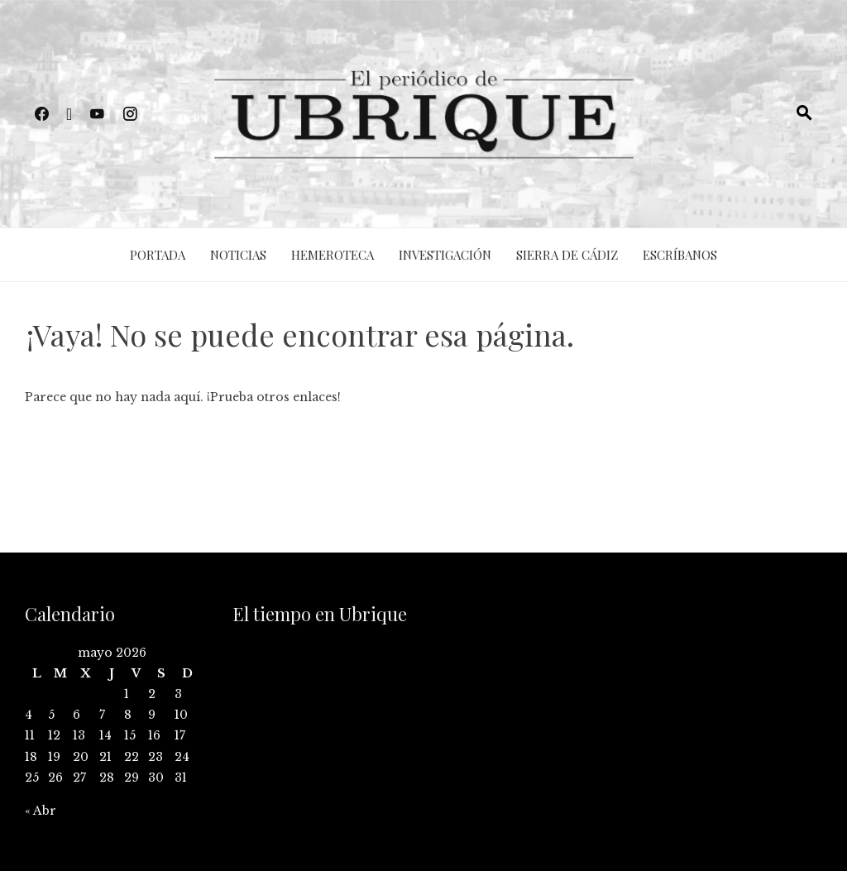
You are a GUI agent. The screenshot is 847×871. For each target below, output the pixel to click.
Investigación (445, 254)
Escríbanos (680, 254)
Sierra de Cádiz (567, 254)
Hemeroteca (332, 254)
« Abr (40, 810)
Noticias (238, 254)
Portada (157, 254)
